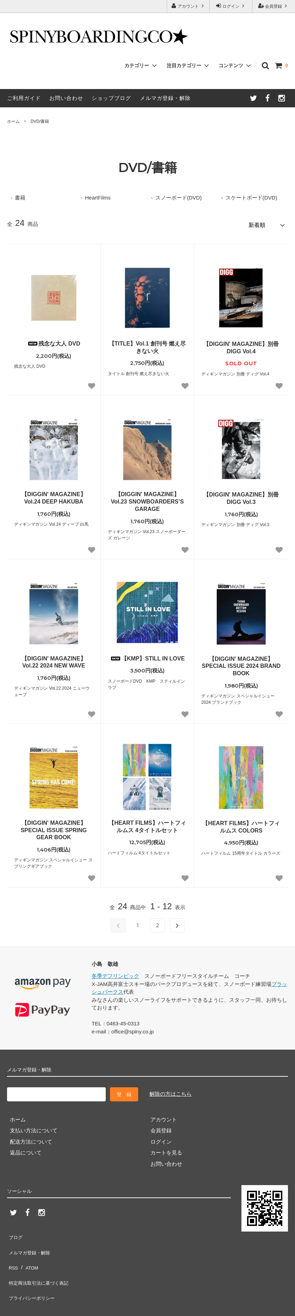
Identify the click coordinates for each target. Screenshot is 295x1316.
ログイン (231, 6)
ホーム (13, 121)
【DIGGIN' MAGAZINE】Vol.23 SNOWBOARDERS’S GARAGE (147, 499)
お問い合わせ (66, 98)
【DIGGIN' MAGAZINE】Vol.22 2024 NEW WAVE (53, 659)
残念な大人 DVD (53, 341)
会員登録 (273, 6)
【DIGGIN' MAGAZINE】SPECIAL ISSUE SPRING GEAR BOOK (54, 827)
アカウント (188, 6)
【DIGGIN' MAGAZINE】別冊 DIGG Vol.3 (241, 495)
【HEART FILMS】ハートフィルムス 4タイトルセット (147, 824)
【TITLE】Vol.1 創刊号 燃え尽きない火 (147, 345)
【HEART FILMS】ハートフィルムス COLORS (241, 824)
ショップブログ (111, 98)
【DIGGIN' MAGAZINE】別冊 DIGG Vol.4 (241, 345)
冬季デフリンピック (115, 973)
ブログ (15, 1233)
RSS (12, 1255)
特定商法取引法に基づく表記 (41, 1266)
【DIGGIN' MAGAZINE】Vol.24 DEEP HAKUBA (53, 495)
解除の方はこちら (170, 1091)
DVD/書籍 (40, 121)
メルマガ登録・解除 (165, 98)
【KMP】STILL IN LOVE (147, 656)
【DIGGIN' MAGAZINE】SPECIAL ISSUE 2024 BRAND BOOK (241, 663)
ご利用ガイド (24, 98)
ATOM (29, 1255)
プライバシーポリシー (33, 1277)
